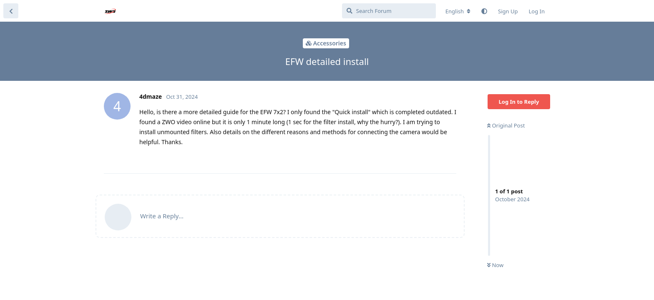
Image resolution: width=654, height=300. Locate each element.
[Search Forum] (389, 10)
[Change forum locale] (458, 11)
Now (495, 265)
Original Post (506, 125)
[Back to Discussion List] (10, 10)
